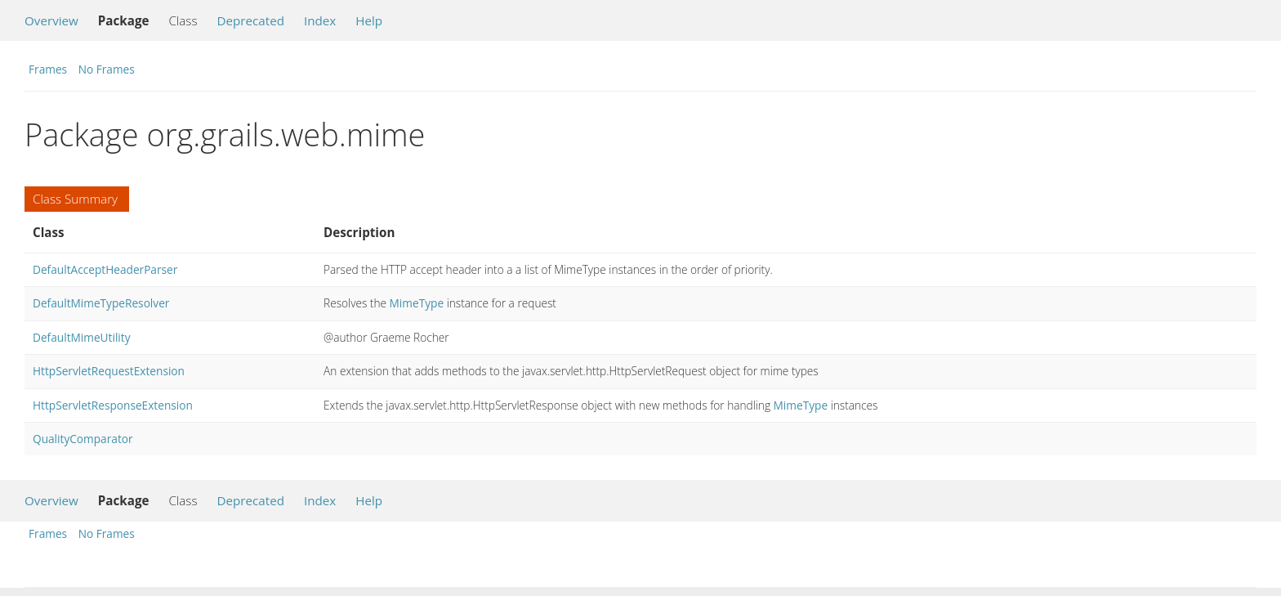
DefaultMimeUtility (82, 337)
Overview (51, 20)
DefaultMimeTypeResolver (101, 303)
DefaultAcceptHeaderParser (105, 269)
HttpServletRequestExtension (109, 371)
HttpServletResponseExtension (113, 405)
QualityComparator (83, 438)
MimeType (417, 303)
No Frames (106, 69)
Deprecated (250, 20)
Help (368, 20)
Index (320, 20)
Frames (48, 69)
